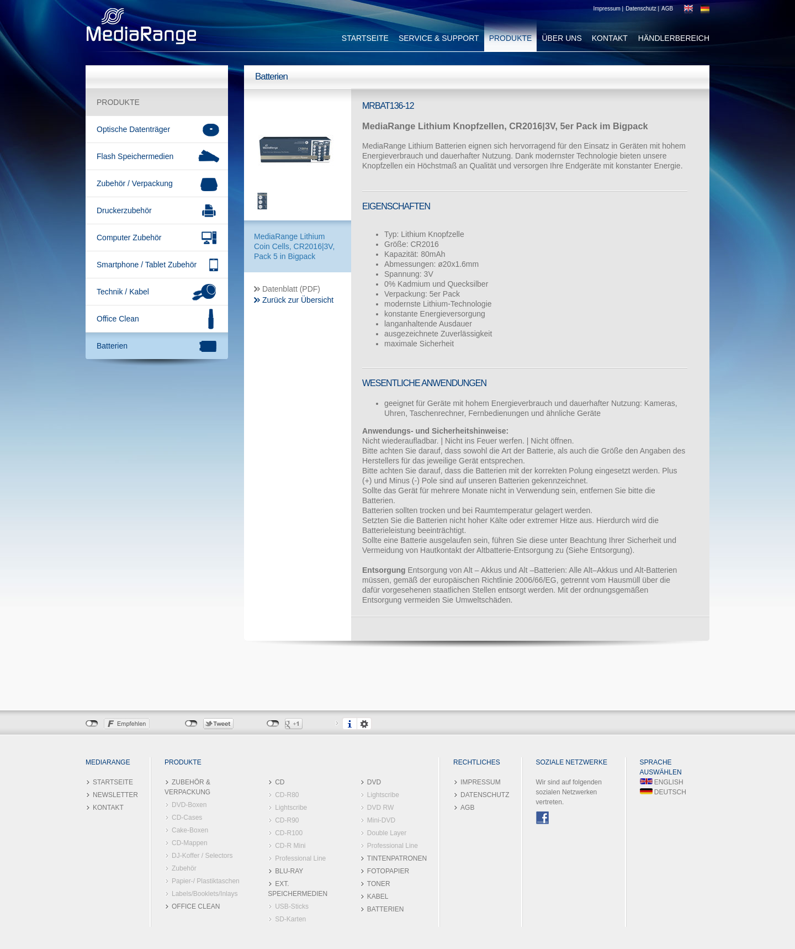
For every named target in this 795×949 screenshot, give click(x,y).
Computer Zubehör (129, 237)
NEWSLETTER (115, 795)
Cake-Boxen (190, 830)
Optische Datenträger (133, 129)
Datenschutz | (642, 9)
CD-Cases (187, 817)
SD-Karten (290, 919)
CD (279, 782)
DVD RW (380, 807)
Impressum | (608, 9)
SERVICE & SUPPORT (439, 38)
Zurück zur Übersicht (297, 300)
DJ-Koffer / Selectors (202, 856)
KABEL (378, 896)
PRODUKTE (510, 38)
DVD (374, 782)
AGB (667, 9)
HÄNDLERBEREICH (673, 38)
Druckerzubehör (124, 210)
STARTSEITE (365, 38)
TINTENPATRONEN (397, 858)
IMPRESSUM (480, 782)
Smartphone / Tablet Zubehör (147, 264)
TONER (378, 884)
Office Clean (118, 318)
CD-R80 (287, 795)
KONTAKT (610, 38)
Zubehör (184, 868)
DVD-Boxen (189, 805)
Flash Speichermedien (135, 156)
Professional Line (300, 858)
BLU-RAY (289, 871)
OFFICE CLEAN (196, 906)
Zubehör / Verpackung (135, 183)
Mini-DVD (381, 820)
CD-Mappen (190, 843)
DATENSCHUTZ (484, 795)
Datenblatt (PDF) (291, 288)
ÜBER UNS (561, 38)
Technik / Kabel (123, 291)
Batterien (112, 345)
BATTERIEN (385, 909)
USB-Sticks (292, 906)
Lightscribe (291, 807)
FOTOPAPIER (388, 871)
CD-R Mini (290, 846)
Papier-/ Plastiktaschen (206, 881)
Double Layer (386, 833)
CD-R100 (289, 833)
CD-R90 (287, 820)
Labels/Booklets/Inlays (204, 894)
